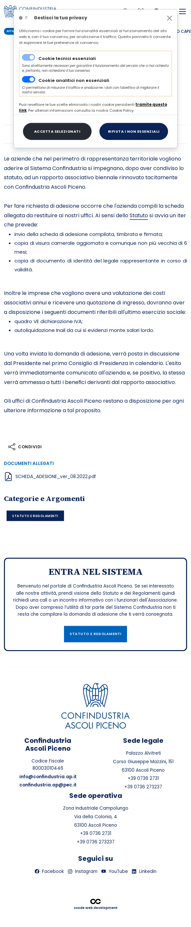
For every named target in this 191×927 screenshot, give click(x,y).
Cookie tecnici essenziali (67, 58)
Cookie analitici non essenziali (73, 80)
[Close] (169, 18)
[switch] (28, 79)
